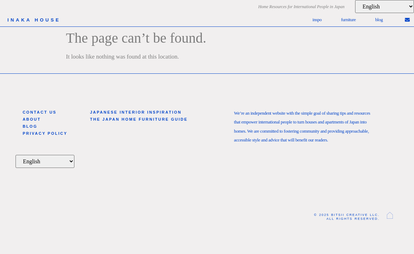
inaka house (34, 20)
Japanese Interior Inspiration (136, 112)
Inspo (317, 19)
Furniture (348, 19)
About (32, 119)
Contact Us (39, 112)
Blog (379, 19)
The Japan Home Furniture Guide (139, 119)
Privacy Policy (45, 133)
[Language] (384, 6)
